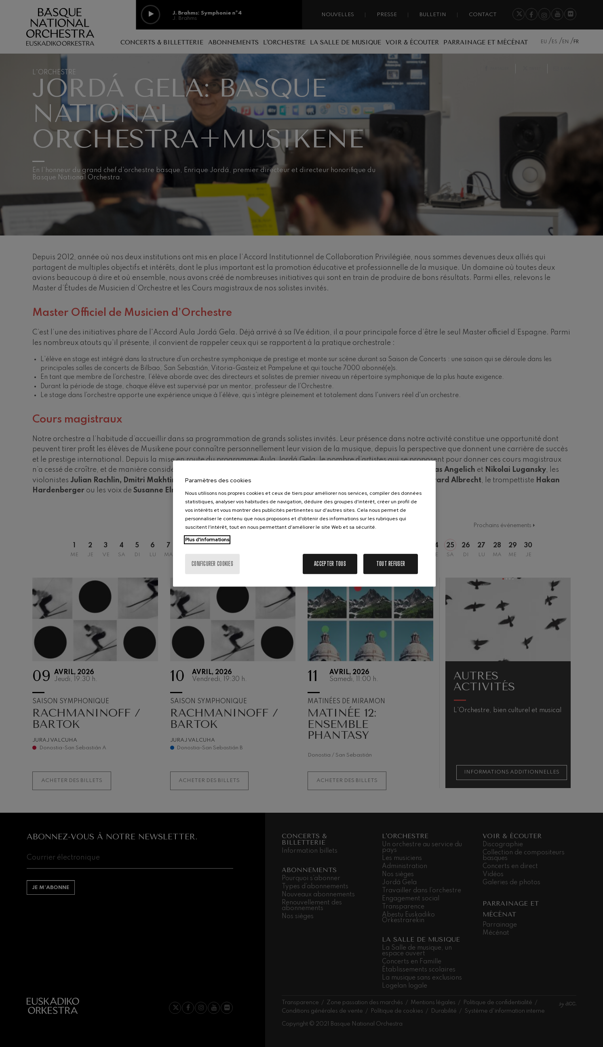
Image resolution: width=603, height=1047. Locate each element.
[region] (304, 523)
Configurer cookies (212, 563)
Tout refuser (390, 563)
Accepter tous (330, 563)
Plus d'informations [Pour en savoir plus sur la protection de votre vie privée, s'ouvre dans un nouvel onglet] (207, 539)
